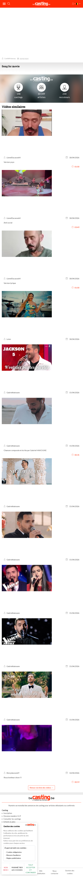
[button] (73, 4)
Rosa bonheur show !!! (13, 777)
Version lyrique (10, 283)
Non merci (5, 868)
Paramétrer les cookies (17, 868)
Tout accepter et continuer (31, 868)
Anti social (8, 222)
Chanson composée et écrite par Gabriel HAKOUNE (25, 450)
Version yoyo (9, 162)
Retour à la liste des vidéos (40, 787)
